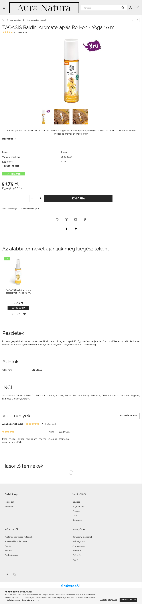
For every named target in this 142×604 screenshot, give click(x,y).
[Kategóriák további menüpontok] (4, 7)
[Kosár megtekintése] (138, 7)
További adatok (10, 166)
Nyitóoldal (9, 502)
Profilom (76, 511)
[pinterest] (76, 229)
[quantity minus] (32, 198)
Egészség (77, 555)
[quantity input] (36, 198)
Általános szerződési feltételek (18, 537)
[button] (57, 219)
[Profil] (130, 7)
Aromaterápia (79, 546)
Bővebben (8, 139)
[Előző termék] (132, 20)
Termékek (9, 506)
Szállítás (8, 550)
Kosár (75, 515)
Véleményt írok (128, 416)
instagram (7, 574)
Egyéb (75, 559)
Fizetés (8, 546)
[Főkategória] (4, 20)
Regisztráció (78, 506)
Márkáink (77, 550)
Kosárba (78, 198)
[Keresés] (104, 7)
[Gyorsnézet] (12, 314)
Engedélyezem (128, 599)
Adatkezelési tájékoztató (16, 541)
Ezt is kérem (18, 308)
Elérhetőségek (11, 555)
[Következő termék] (137, 20)
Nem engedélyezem (108, 599)
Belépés (76, 502)
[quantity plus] (40, 198)
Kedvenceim (78, 520)
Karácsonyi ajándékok (82, 537)
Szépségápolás (79, 541)
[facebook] (66, 229)
